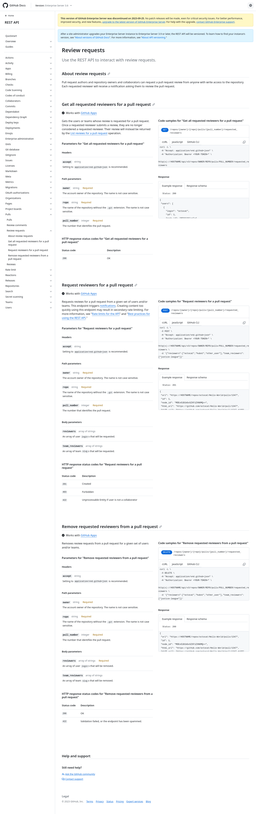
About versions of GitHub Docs (92, 37)
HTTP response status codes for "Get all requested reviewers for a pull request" (105, 240)
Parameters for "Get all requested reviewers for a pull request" (103, 144)
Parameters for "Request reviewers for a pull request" (97, 328)
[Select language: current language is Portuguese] (250, 5)
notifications (108, 306)
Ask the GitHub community (78, 774)
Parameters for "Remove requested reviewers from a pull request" (105, 558)
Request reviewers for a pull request (99, 285)
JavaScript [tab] (177, 141)
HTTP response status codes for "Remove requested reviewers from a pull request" (107, 695)
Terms (89, 801)
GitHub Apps (89, 113)
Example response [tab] (172, 185)
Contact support (72, 779)
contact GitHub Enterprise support (215, 21)
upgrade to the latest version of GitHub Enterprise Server (133, 21)
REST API (12, 22)
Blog (148, 801)
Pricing (120, 801)
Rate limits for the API (105, 314)
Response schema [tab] (197, 185)
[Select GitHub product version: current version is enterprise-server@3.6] (53, 5)
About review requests (86, 73)
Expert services (134, 801)
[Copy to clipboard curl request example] (244, 141)
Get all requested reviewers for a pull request (108, 104)
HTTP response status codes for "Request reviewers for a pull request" (102, 466)
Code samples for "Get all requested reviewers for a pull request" (201, 121)
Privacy (100, 801)
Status (109, 801)
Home (9, 15)
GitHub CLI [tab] (193, 141)
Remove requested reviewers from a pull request (112, 526)
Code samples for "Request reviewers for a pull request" (195, 301)
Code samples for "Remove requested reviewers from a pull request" (203, 543)
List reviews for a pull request (88, 133)
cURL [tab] (165, 141)
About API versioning (153, 37)
